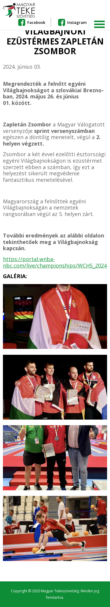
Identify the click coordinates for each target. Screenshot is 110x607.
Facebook (36, 22)
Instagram (77, 22)
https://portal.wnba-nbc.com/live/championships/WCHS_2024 (55, 262)
